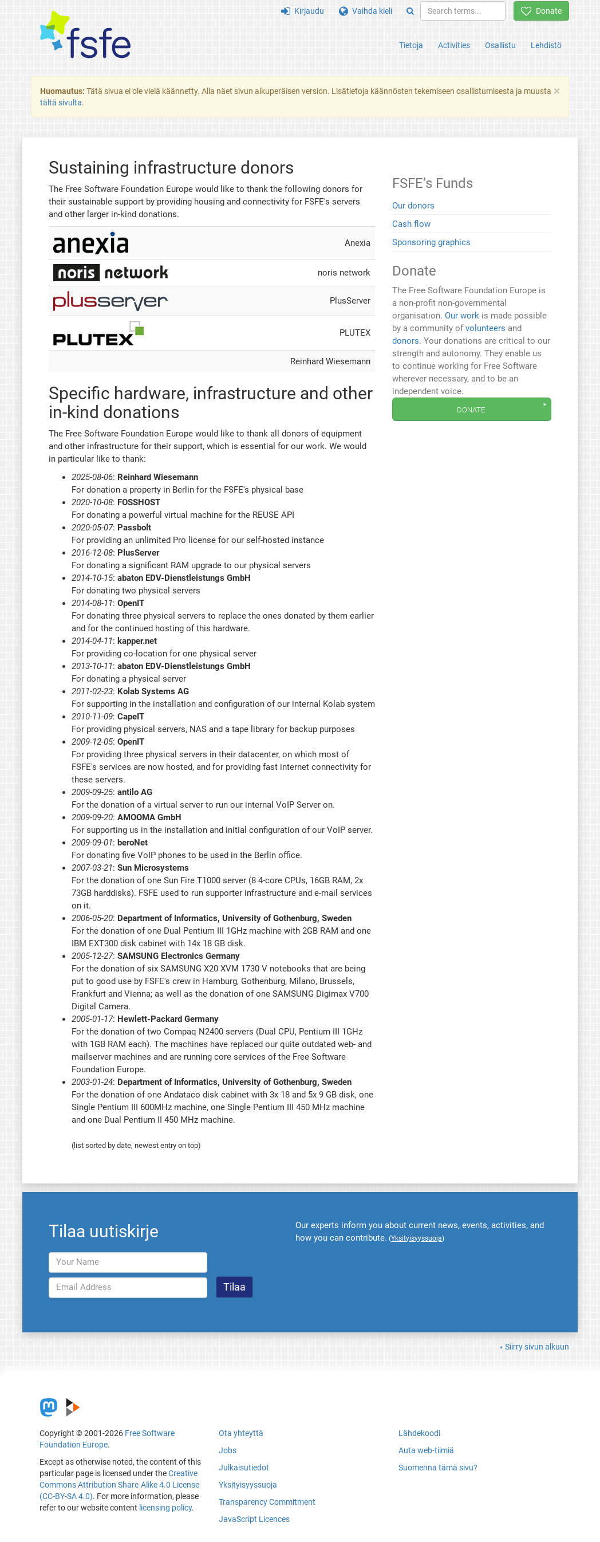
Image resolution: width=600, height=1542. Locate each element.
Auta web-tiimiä (426, 1450)
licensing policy (165, 1507)
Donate (541, 10)
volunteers (485, 328)
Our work (462, 315)
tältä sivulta (61, 102)
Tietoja (411, 45)
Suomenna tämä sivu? (437, 1467)
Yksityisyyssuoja (248, 1484)
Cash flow (411, 224)
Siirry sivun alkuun (537, 1346)
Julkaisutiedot (244, 1467)
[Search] (410, 11)
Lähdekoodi (419, 1433)
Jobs (227, 1450)
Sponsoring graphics (431, 242)
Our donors (413, 205)
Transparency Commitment (267, 1501)
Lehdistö (546, 45)
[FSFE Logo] (85, 35)
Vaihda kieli (365, 10)
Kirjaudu (302, 10)
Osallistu (500, 45)
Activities (454, 45)
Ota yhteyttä (241, 1433)
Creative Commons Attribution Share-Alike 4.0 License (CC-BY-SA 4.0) (119, 1485)
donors (405, 341)
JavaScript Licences (254, 1519)
